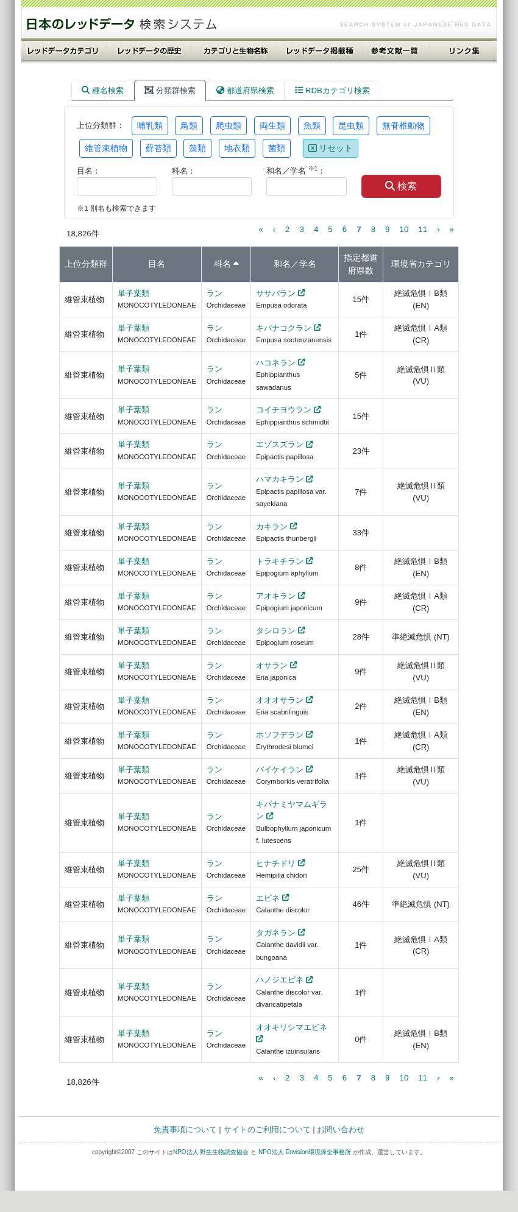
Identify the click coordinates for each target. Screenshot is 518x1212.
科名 (222, 264)
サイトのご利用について (267, 1129)
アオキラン (276, 596)
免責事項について (185, 1129)
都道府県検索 (245, 90)
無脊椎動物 (403, 125)
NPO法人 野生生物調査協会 (211, 1152)
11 (422, 229)
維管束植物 (106, 148)
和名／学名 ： (295, 170)
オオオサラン (279, 700)
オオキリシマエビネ (291, 1027)
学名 (307, 264)
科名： (184, 170)
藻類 (197, 148)
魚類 (312, 125)
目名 (156, 264)
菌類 (276, 148)
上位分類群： (100, 125)
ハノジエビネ (279, 979)
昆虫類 (351, 125)
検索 (401, 186)
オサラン (272, 665)
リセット (330, 148)
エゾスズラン (279, 444)
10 (403, 229)
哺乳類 (150, 125)
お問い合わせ (340, 1129)
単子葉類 (133, 293)
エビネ (268, 898)
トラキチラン (279, 561)
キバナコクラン (283, 328)
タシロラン (276, 630)
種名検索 (103, 90)
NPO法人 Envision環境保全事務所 (304, 1152)
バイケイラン (279, 769)
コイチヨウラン (283, 409)
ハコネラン (276, 362)
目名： (89, 170)
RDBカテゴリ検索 (332, 90)
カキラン (272, 526)
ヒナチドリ (276, 863)
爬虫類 (228, 125)
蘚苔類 (158, 148)
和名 (282, 264)
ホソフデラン (279, 734)
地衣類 (237, 148)
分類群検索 (170, 90)
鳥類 (188, 125)
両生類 (272, 125)
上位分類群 (86, 264)
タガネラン (276, 932)
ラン (214, 293)
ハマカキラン (279, 479)
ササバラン (276, 293)
